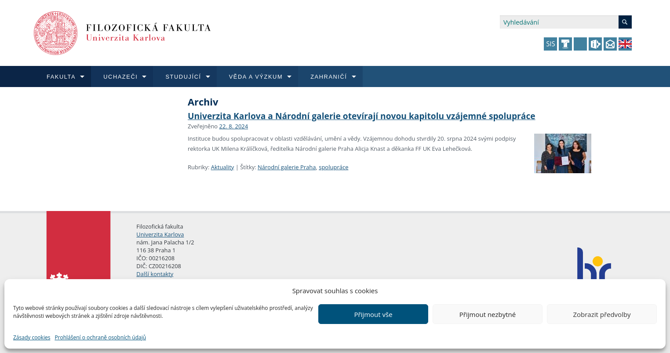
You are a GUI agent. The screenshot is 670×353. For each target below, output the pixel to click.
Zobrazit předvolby (601, 314)
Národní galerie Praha (287, 167)
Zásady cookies (31, 337)
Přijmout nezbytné (487, 314)
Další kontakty (154, 274)
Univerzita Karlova (160, 234)
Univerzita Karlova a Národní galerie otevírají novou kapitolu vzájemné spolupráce (361, 116)
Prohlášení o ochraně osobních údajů (100, 337)
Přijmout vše (373, 314)
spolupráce (333, 167)
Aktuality (222, 167)
